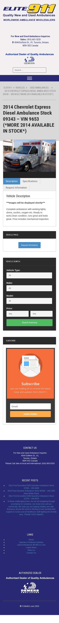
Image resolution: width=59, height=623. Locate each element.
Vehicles (20, 87)
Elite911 (8, 87)
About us (31, 558)
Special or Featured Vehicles (31, 550)
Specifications (30, 189)
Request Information (16, 195)
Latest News (31, 555)
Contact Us (31, 561)
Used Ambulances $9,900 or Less (31, 553)
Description (12, 189)
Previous (8, 179)
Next (51, 179)
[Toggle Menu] (29, 78)
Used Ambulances (39, 87)
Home (31, 547)
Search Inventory (29, 330)
